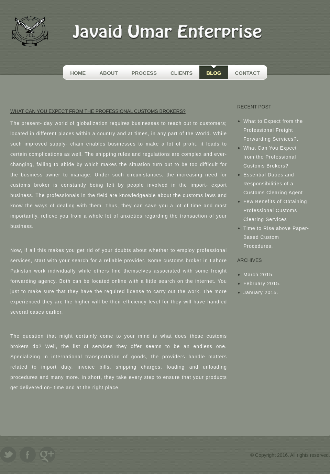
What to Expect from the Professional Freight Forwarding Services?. (273, 130)
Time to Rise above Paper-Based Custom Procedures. (276, 237)
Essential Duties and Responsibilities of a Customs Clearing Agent (273, 183)
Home (78, 73)
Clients (181, 73)
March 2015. (258, 274)
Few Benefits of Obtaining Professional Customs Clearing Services (275, 210)
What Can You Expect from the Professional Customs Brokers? (270, 157)
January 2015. (260, 292)
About (108, 73)
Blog (213, 73)
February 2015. (262, 283)
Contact (247, 73)
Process (144, 73)
